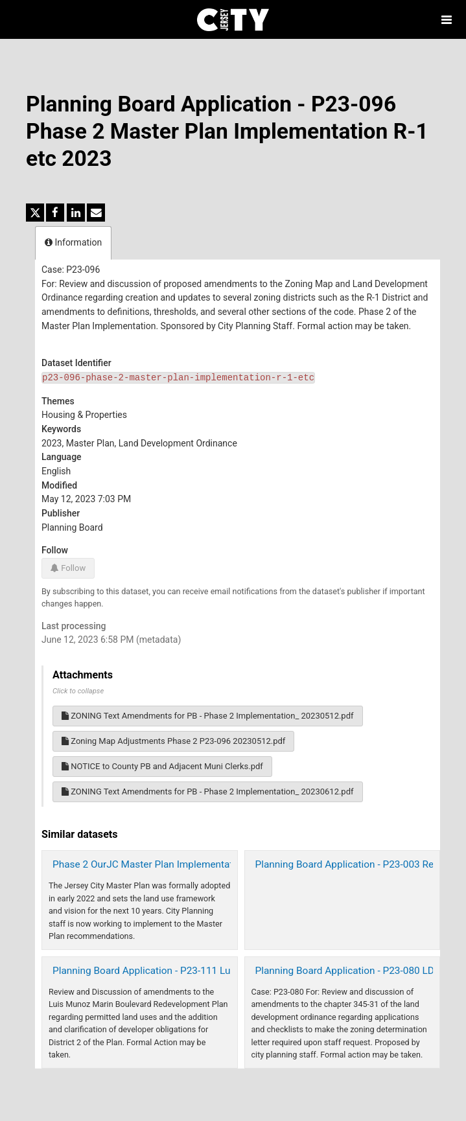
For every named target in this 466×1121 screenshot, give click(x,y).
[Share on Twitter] (35, 212)
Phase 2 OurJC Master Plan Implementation (149, 864)
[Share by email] (96, 212)
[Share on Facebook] (55, 212)
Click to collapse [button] (78, 691)
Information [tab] (73, 242)
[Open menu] (446, 19)
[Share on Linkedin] (76, 212)
